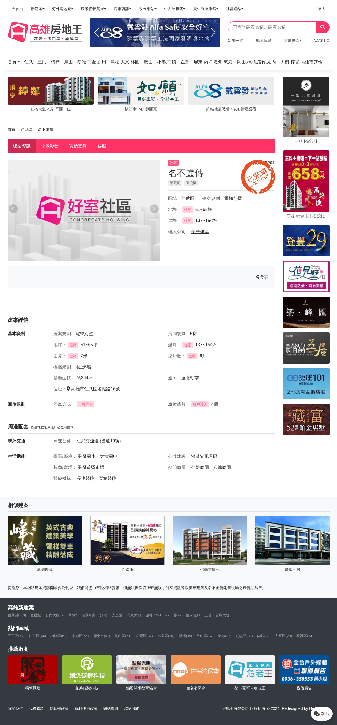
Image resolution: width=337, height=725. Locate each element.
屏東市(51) (101, 636)
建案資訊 (22, 146)
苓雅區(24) (304, 636)
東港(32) (224, 636)
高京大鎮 (134, 615)
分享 (262, 277)
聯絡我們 (132, 708)
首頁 (11, 129)
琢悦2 (72, 615)
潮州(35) (185, 636)
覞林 (177, 615)
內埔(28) (264, 636)
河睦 (103, 615)
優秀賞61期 (17, 615)
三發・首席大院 (216, 615)
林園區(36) (165, 636)
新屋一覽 (235, 40)
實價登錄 (78, 146)
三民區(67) (16, 636)
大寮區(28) (283, 636)
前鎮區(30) (244, 636)
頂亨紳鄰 (88, 615)
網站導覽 (111, 708)
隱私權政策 (59, 708)
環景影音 (50, 146)
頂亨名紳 (193, 615)
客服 (101, 146)
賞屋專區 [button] (291, 40)
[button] (15, 62)
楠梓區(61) (58, 636)
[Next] (213, 32)
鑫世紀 (35, 615)
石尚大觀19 (54, 615)
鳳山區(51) (122, 636)
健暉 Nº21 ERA (158, 615)
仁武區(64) (37, 636)
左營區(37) (144, 636)
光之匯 (117, 615)
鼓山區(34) (204, 636)
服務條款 (36, 708)
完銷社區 (322, 40)
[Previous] (96, 32)
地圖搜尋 (263, 40)
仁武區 (26, 129)
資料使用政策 (86, 708)
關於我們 (15, 708)
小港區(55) (80, 636)
